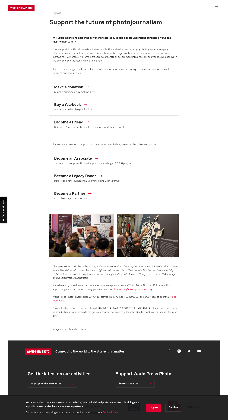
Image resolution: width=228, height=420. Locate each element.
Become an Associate (76, 159)
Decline (173, 407)
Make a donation (72, 87)
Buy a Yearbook (70, 105)
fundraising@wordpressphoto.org (133, 289)
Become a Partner (73, 194)
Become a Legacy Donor (78, 176)
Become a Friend (72, 122)
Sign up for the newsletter (46, 383)
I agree (154, 407)
